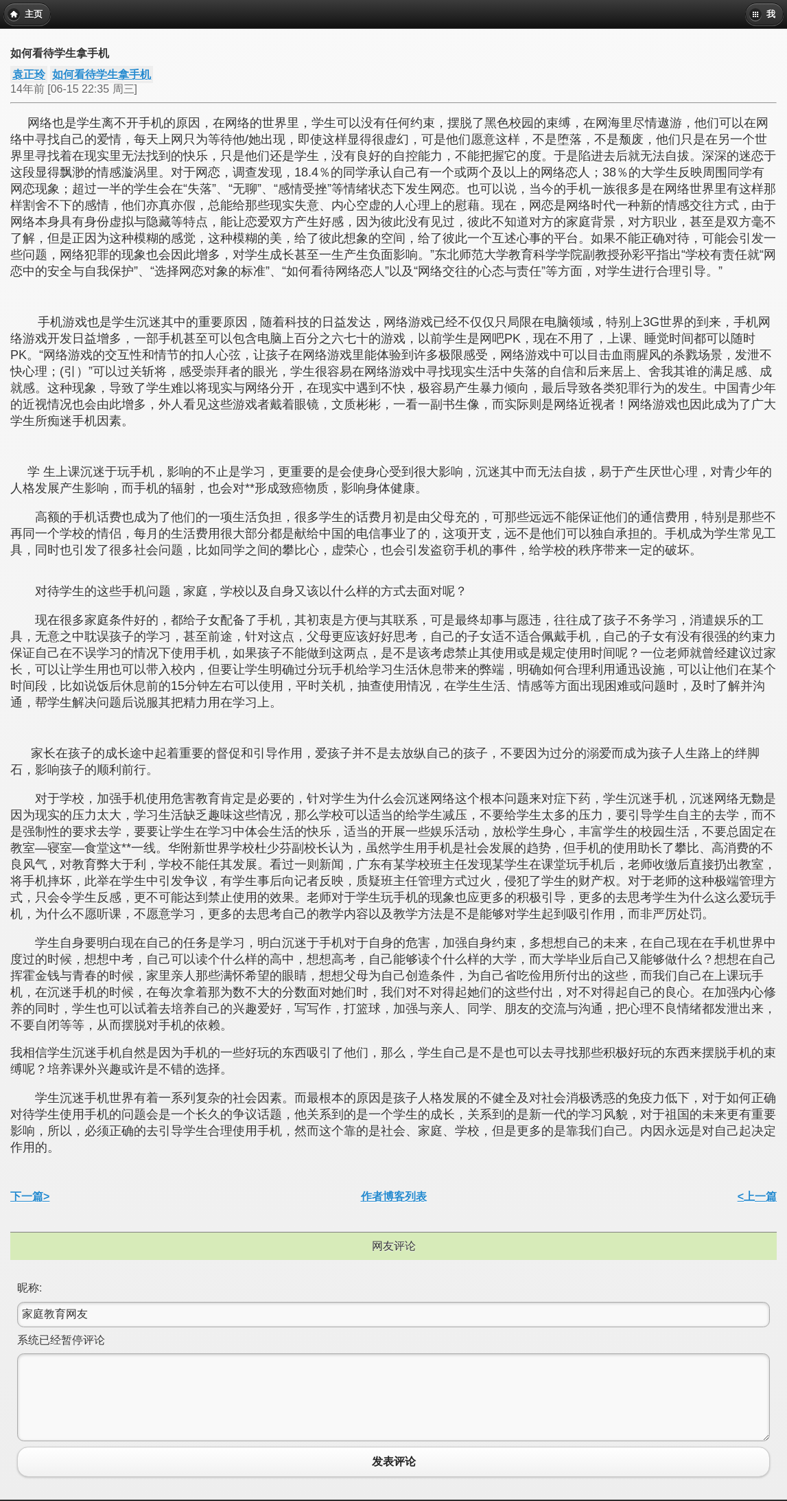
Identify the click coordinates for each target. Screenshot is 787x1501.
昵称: (29, 1288)
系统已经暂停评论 (61, 1340)
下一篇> (29, 1196)
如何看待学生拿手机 (101, 74)
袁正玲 (28, 74)
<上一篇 (757, 1196)
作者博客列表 (394, 1196)
